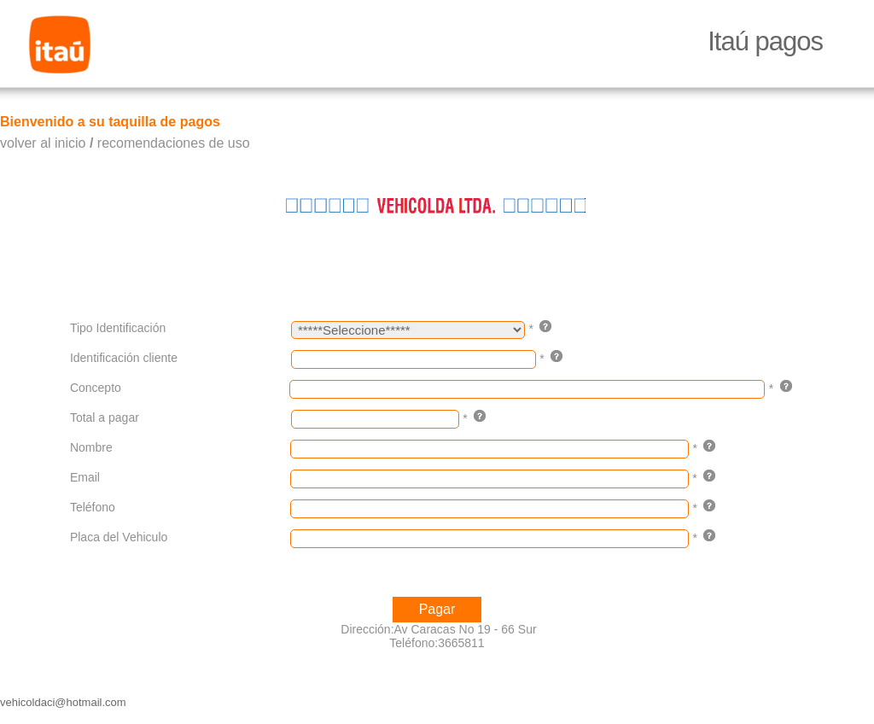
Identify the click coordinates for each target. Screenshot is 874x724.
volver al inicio (42, 143)
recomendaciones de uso (173, 143)
